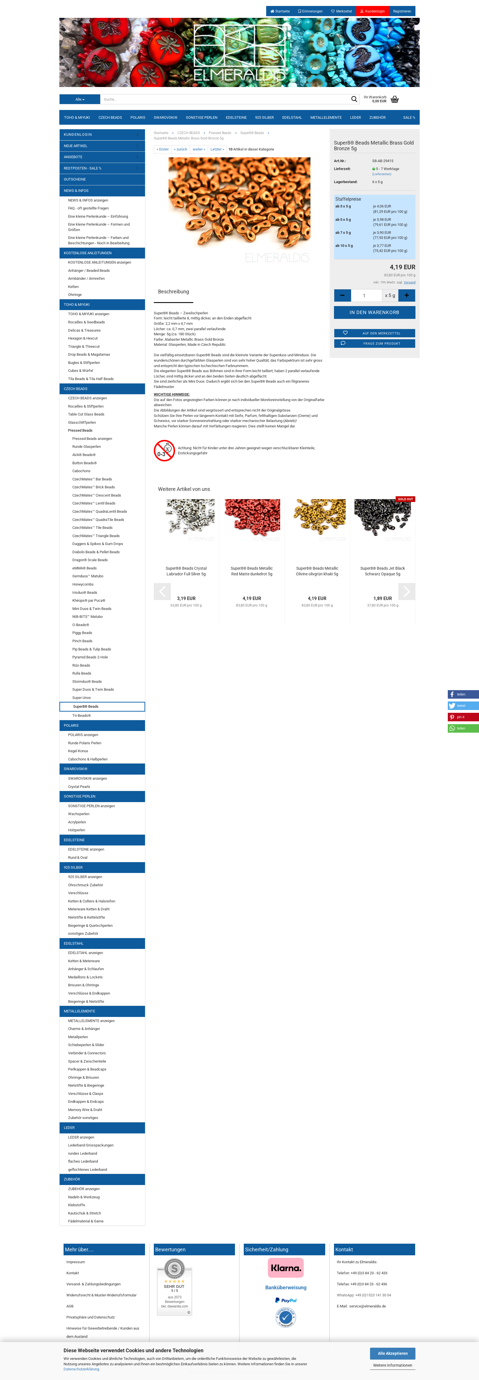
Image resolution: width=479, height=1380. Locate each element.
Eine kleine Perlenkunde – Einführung (98, 216)
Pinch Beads (82, 641)
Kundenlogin (372, 11)
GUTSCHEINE (75, 179)
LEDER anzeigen (81, 1137)
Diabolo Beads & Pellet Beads (96, 552)
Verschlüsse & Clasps (85, 1093)
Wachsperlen (78, 814)
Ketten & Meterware (84, 961)
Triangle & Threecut (84, 346)
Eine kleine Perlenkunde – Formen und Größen (99, 227)
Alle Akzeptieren (393, 1353)
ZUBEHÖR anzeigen (84, 1189)
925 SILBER (264, 117)
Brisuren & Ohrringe (83, 985)
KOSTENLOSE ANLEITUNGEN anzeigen (99, 262)
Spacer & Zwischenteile (87, 1061)
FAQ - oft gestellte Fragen (88, 208)
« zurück (180, 149)
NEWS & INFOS (76, 190)
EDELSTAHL (292, 117)
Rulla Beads (81, 673)
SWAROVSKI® (165, 117)
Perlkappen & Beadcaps (87, 1069)
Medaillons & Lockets (85, 977)
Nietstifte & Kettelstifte (86, 917)
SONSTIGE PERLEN (201, 117)
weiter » (199, 149)
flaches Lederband (83, 1161)
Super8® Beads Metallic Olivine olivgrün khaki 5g (317, 571)
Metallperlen (78, 1037)
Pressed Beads (80, 430)
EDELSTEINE (236, 117)
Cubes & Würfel (80, 370)
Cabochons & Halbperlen (88, 759)
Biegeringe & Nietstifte (86, 1001)
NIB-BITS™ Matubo (87, 616)
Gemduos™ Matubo (87, 576)
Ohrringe (75, 294)
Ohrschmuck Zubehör (85, 885)
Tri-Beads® (81, 715)
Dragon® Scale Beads (90, 560)
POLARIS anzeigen (83, 735)
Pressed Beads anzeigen (92, 438)
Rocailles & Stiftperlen (86, 406)
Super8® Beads (85, 706)
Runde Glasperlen (86, 446)
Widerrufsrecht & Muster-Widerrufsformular (101, 1295)
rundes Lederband (82, 1153)
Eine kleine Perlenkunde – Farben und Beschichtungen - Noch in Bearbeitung (98, 240)
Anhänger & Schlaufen (86, 969)
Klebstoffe (76, 1205)
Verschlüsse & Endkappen (89, 993)
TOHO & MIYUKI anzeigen (88, 314)
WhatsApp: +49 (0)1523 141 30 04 (364, 1295)
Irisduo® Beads (84, 592)
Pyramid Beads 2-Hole (90, 657)
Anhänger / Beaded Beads (89, 270)
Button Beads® (84, 463)
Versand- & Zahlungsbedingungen (93, 1284)
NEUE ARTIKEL (75, 146)
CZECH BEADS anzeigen (87, 398)
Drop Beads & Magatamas (89, 354)
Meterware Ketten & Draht (89, 909)
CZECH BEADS (110, 117)
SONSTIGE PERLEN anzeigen (91, 806)
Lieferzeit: (342, 169)
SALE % (409, 117)
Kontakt (72, 1273)
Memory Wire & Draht (85, 1110)
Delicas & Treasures (84, 330)
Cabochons (81, 471)
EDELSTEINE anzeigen (86, 849)
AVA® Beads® (84, 455)
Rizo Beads (81, 665)
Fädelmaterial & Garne (86, 1221)
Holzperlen (76, 830)
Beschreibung (173, 291)
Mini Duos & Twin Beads (92, 609)
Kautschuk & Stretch (84, 1213)
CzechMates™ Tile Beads (92, 527)
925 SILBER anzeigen (85, 877)
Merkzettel (341, 11)
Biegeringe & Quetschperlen (90, 925)
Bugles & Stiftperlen (84, 363)
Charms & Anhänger (84, 1029)
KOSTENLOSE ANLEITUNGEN (88, 253)
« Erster (163, 149)
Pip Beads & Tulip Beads (91, 649)
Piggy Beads (82, 633)
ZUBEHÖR (377, 117)
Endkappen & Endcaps (86, 1101)
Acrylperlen (77, 822)
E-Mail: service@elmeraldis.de (361, 1306)
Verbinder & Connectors (87, 1053)
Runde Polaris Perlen (84, 743)
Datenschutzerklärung (81, 1369)
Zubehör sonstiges (83, 1118)
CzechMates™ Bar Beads (92, 479)
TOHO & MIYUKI (77, 117)
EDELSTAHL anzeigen (85, 953)
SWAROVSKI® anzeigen (87, 778)
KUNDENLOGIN (78, 134)
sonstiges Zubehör (83, 933)
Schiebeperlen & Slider (86, 1045)
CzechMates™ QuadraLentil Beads (99, 511)
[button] (463, 694)
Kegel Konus (78, 751)
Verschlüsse (78, 893)
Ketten (73, 287)
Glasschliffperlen (82, 422)
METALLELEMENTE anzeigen (91, 1021)
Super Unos (81, 698)
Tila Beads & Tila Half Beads (91, 379)
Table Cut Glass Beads (86, 414)
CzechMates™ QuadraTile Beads (98, 520)
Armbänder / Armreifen (86, 278)
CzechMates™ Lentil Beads (93, 503)
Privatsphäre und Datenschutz (90, 1317)
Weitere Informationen (392, 1365)
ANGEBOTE (73, 157)
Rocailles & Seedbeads (86, 322)
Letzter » (217, 149)
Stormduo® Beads (87, 681)
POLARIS (138, 117)
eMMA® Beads (84, 568)
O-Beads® (80, 625)
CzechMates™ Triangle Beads (96, 536)
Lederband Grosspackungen (91, 1145)
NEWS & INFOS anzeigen (88, 200)
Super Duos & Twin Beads (93, 689)
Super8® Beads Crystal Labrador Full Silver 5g (186, 571)
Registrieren (402, 11)
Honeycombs (83, 584)
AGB (69, 1306)
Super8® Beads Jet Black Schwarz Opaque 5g (382, 571)
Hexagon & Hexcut (83, 338)
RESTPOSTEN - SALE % (83, 168)
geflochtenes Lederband (87, 1169)
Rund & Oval (77, 857)
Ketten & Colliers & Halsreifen (91, 901)
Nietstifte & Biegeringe (86, 1085)
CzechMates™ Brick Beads (93, 487)
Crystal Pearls (79, 787)
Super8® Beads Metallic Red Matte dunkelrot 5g (252, 571)
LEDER (355, 117)
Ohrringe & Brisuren (83, 1077)
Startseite (280, 11)
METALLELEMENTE (326, 117)
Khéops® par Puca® (88, 600)
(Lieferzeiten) (381, 174)
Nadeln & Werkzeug (84, 1197)
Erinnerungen (310, 11)
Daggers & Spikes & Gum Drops (97, 544)
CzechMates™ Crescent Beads (96, 495)
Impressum (75, 1262)
